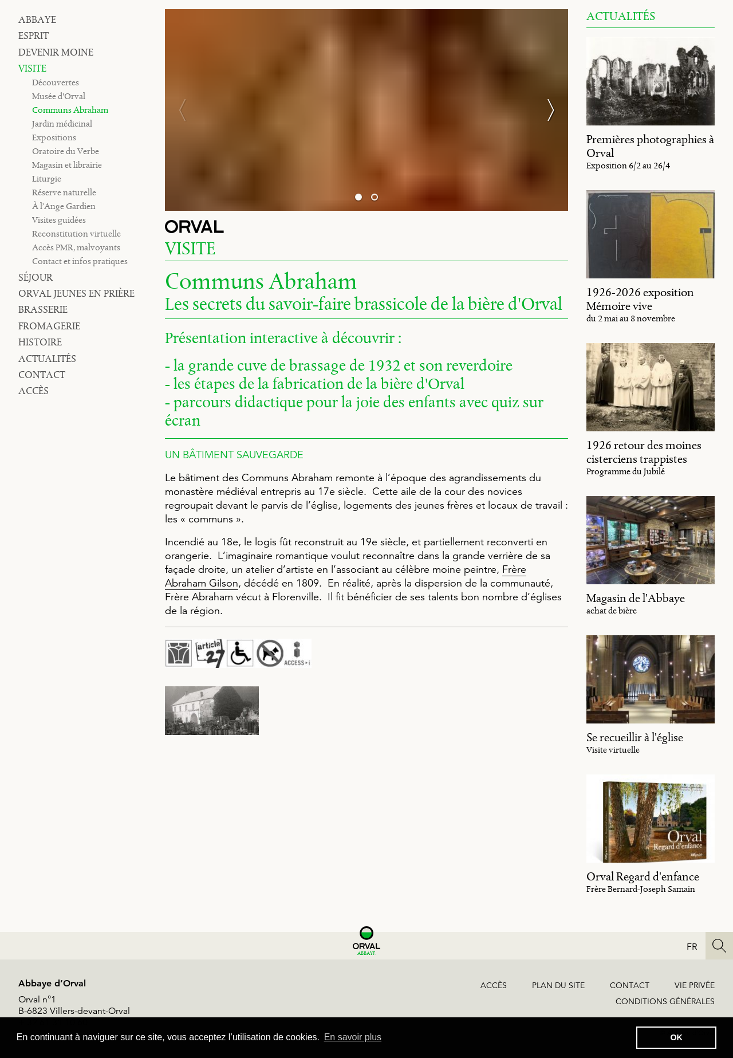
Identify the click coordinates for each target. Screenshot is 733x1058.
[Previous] (188, 110)
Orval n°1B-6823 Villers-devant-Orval (74, 1005)
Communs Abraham (70, 109)
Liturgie (46, 178)
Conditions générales (665, 1001)
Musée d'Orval (58, 96)
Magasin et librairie (67, 164)
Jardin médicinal (62, 123)
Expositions (54, 137)
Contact (41, 374)
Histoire (40, 342)
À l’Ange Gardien (64, 205)
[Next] (545, 110)
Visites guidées (59, 219)
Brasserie (43, 309)
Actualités (47, 358)
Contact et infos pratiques (80, 260)
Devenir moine (55, 52)
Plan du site (558, 985)
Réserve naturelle (64, 192)
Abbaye (37, 19)
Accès (33, 390)
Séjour (35, 277)
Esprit (33, 35)
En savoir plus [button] (353, 1037)
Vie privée (695, 985)
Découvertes (55, 82)
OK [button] (676, 1037)
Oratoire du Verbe (65, 150)
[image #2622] (212, 710)
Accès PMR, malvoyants (76, 247)
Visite (32, 68)
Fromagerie (49, 326)
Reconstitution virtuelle (76, 233)
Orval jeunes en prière (76, 293)
